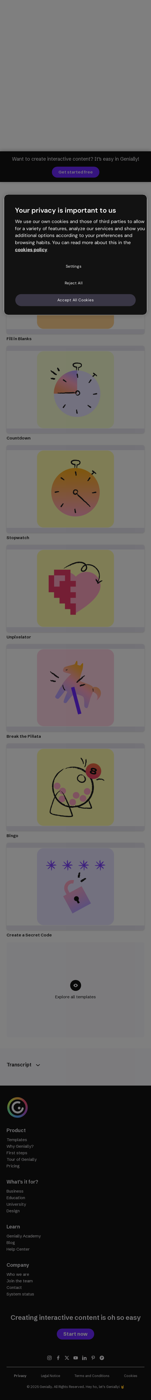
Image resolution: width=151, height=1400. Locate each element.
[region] (75, 254)
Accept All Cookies (75, 299)
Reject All (74, 282)
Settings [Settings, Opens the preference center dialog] (74, 266)
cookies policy (31, 250)
